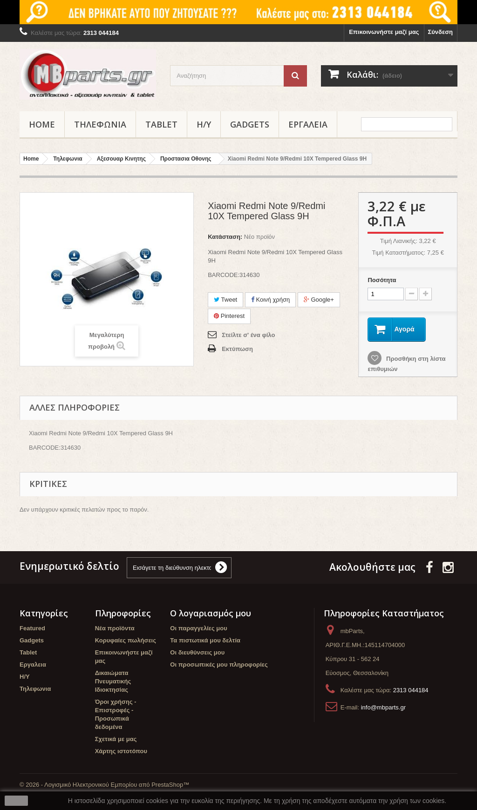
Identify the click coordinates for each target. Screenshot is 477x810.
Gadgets (249, 124)
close (16, 800)
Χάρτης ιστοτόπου (121, 751)
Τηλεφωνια (100, 124)
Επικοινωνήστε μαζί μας (384, 31)
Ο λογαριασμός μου (210, 613)
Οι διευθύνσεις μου (197, 652)
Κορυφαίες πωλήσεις (125, 640)
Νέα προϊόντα (115, 628)
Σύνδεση (440, 31)
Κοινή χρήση (270, 299)
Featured (32, 628)
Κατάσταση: (225, 236)
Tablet (161, 124)
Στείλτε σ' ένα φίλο (248, 334)
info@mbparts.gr (383, 707)
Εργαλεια (307, 124)
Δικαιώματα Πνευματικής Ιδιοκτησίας (113, 681)
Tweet (225, 299)
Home (42, 124)
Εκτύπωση (237, 348)
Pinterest (229, 315)
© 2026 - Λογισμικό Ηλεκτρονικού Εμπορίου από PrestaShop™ (104, 784)
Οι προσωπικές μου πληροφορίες (218, 664)
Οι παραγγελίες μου (198, 628)
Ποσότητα (382, 280)
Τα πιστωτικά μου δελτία (205, 640)
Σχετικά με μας (116, 739)
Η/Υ (204, 124)
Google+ (319, 299)
